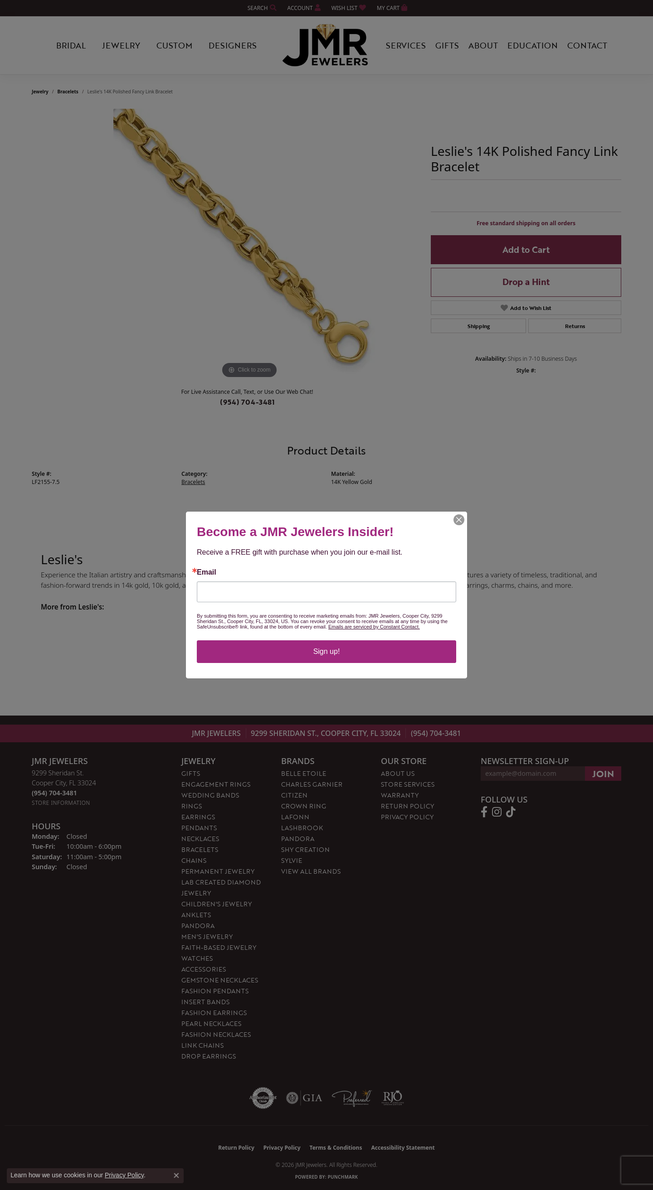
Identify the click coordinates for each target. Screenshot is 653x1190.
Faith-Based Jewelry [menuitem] (218, 947)
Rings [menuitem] (191, 806)
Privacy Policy (407, 817)
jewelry (40, 91)
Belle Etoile (303, 773)
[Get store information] (61, 803)
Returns (575, 326)
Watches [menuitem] (197, 958)
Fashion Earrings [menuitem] (214, 1012)
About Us (397, 773)
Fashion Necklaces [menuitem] (216, 1034)
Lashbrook (302, 827)
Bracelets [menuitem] (199, 849)
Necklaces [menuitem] (200, 838)
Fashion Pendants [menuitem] (215, 991)
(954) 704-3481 (247, 402)
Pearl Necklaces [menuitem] (211, 1023)
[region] (249, 245)
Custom (174, 45)
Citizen (294, 795)
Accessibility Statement (402, 1147)
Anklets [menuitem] (196, 914)
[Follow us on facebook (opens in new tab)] (484, 812)
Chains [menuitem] (193, 860)
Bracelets (68, 91)
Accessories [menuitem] (203, 969)
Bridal (71, 45)
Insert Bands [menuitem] (205, 1001)
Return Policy (407, 806)
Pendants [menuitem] (199, 827)
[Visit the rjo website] (392, 1098)
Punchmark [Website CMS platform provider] (343, 1177)
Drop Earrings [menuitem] (208, 1056)
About (483, 45)
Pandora (297, 838)
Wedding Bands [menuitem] (210, 795)
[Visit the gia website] (304, 1098)
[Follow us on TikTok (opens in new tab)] (511, 812)
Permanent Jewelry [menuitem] (217, 871)
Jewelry (121, 45)
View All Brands (311, 871)
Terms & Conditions (336, 1147)
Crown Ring (303, 806)
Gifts (447, 45)
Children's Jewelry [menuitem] (216, 904)
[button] (261, 8)
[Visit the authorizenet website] (263, 1098)
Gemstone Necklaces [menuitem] (219, 980)
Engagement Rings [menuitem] (215, 784)
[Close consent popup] (176, 1175)
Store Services (407, 784)
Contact (587, 45)
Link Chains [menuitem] (202, 1045)
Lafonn (295, 817)
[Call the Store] (54, 792)
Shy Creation (305, 849)
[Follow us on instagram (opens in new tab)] (497, 812)
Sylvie (291, 860)
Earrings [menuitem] (198, 817)
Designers (233, 45)
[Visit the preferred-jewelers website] (351, 1098)
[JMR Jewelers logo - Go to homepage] (326, 45)
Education (532, 45)
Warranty (400, 795)
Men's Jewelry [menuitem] (207, 936)
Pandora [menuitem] (197, 925)
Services (406, 45)
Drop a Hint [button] (526, 281)
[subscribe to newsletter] (603, 773)
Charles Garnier (311, 784)
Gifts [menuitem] (190, 773)
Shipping (479, 326)
